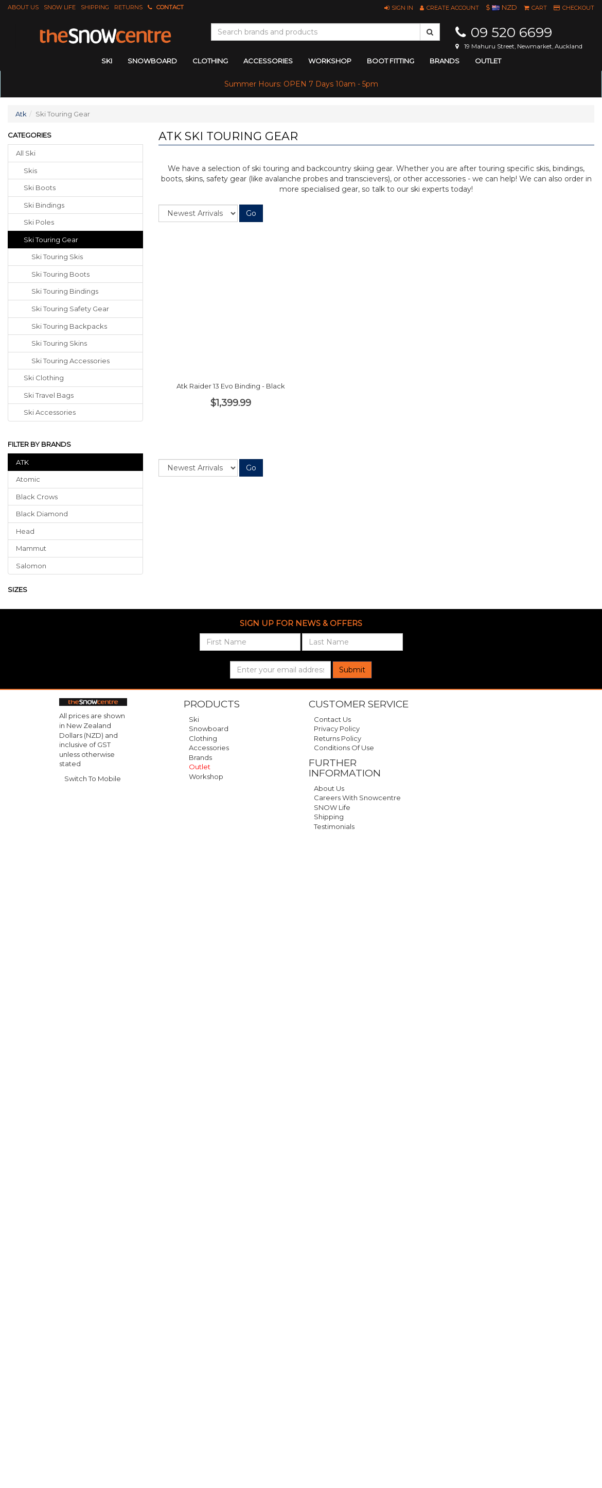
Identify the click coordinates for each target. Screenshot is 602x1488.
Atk (21, 114)
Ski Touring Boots (60, 274)
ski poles (39, 222)
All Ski (26, 153)
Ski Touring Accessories (70, 361)
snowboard (152, 61)
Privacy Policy (337, 728)
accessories (268, 61)
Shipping (95, 7)
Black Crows (37, 497)
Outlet (488, 61)
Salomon (31, 566)
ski (106, 61)
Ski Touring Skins (59, 343)
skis (30, 170)
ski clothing (44, 378)
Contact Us (332, 719)
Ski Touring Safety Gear (70, 309)
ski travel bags (49, 395)
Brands (444, 61)
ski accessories (50, 412)
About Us (23, 7)
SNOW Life (60, 7)
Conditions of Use (344, 747)
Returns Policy (337, 738)
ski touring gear (51, 239)
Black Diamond (42, 514)
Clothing (203, 738)
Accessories (209, 747)
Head (25, 531)
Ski (194, 719)
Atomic (28, 479)
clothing (210, 61)
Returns (128, 7)
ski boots (40, 187)
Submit (352, 669)
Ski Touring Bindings (64, 291)
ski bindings (44, 205)
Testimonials (334, 826)
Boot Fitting (390, 61)
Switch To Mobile (92, 778)
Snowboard (208, 728)
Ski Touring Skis (57, 256)
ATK (22, 462)
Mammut (31, 548)
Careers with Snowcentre (357, 797)
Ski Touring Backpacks (69, 326)
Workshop (329, 61)
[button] (399, 8)
